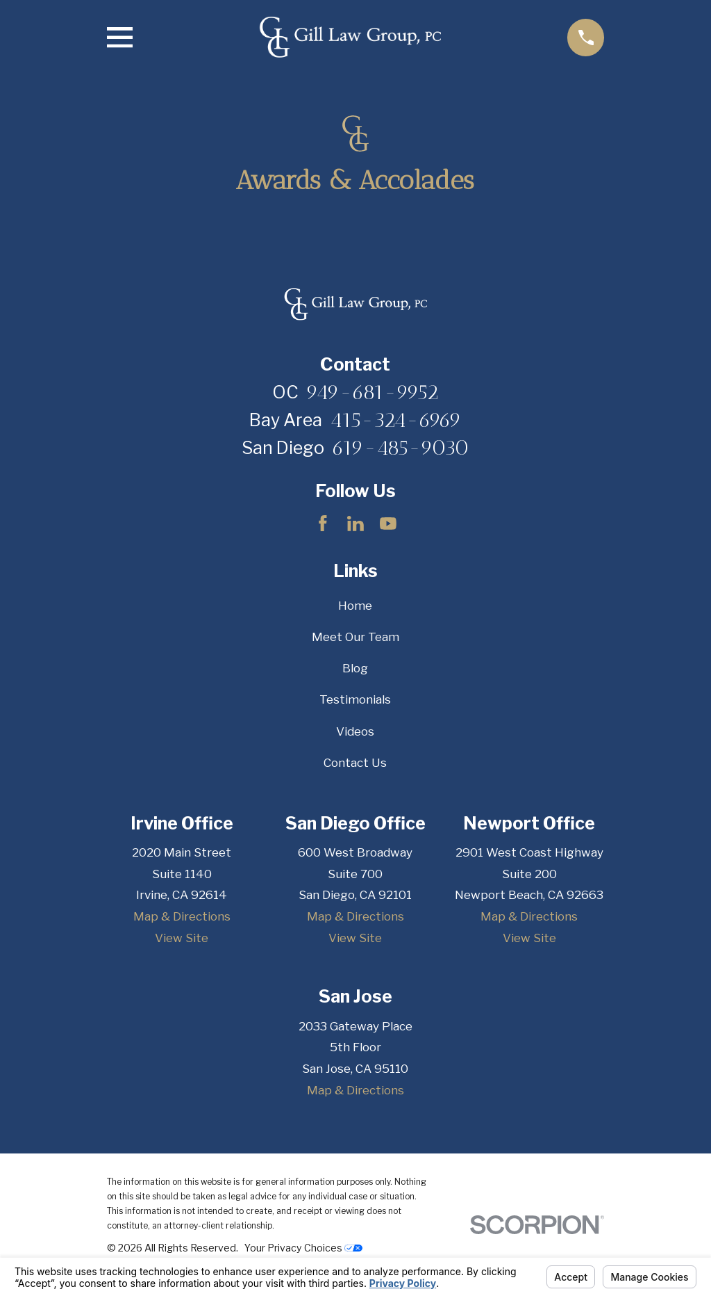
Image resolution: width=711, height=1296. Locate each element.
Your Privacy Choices (303, 1248)
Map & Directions (182, 916)
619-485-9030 (400, 447)
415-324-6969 (396, 420)
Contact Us (355, 763)
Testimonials (355, 699)
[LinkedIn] (355, 523)
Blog (355, 668)
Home (355, 606)
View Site (181, 938)
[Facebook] (323, 523)
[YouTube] (388, 523)
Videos (355, 731)
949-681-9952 (372, 392)
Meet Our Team (355, 637)
